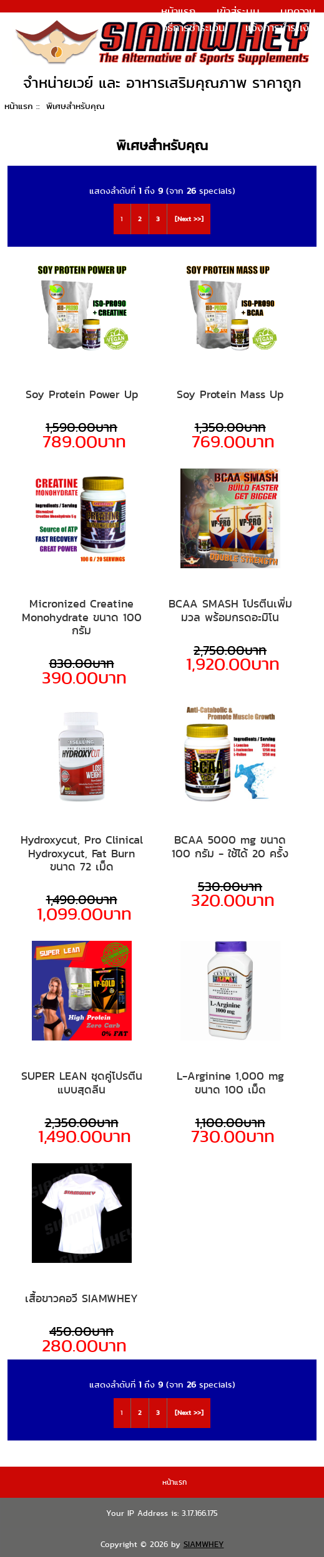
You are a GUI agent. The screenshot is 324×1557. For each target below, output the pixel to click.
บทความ (297, 11)
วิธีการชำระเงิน (193, 27)
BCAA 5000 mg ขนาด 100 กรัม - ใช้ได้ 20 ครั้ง (230, 846)
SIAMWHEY (204, 1544)
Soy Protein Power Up (82, 394)
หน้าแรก (178, 11)
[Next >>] (189, 219)
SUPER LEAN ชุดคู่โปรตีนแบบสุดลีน (81, 1082)
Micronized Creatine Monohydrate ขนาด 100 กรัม (82, 617)
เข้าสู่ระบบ (238, 11)
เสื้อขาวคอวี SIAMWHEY (81, 1298)
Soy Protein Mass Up (230, 394)
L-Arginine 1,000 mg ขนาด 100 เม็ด (230, 1082)
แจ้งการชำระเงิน (280, 27)
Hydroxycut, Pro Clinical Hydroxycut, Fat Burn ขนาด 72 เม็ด (82, 853)
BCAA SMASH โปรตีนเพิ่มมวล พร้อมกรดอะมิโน (230, 610)
